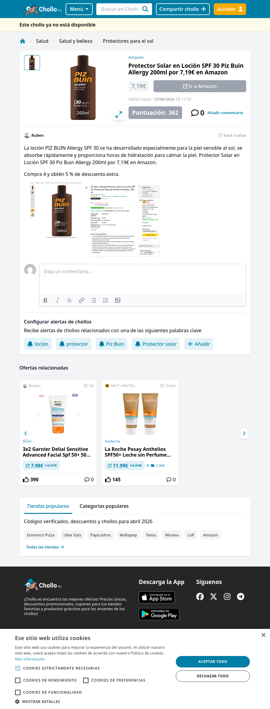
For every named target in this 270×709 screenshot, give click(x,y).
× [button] (263, 635)
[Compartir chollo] (183, 9)
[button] (92, 701)
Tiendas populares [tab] (48, 506)
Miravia (171, 535)
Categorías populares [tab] (104, 506)
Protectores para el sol (128, 41)
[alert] (135, 669)
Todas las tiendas (45, 547)
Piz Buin (112, 344)
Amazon (136, 57)
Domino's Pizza (41, 535)
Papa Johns (100, 535)
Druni (27, 441)
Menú (79, 9)
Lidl (191, 535)
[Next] (244, 434)
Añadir (198, 344)
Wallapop (128, 535)
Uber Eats (72, 535)
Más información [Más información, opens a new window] (30, 659)
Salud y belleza (75, 41)
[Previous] (26, 434)
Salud (42, 41)
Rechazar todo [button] (213, 676)
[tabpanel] (135, 532)
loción (37, 344)
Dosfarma (112, 441)
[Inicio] (23, 41)
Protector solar (156, 344)
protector (73, 344)
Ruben (38, 135)
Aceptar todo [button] (212, 661)
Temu (151, 535)
